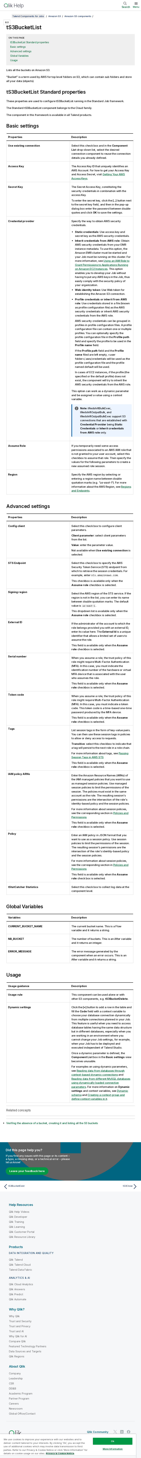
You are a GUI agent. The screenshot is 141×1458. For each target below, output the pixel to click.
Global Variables (19, 55)
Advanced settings (20, 51)
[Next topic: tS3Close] (105, 1186)
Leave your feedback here (27, 1171)
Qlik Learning (17, 1226)
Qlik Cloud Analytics (21, 1284)
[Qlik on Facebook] (128, 1431)
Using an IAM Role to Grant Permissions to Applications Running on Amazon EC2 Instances (102, 265)
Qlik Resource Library (22, 1236)
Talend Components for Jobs (28, 16)
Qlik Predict (16, 1294)
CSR (11, 1383)
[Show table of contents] (7, 16)
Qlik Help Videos (19, 1211)
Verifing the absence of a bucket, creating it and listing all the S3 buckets (52, 1123)
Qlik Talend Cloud (20, 1264)
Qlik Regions (16, 1356)
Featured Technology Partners (27, 1346)
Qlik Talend (16, 1259)
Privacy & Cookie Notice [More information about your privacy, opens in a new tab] (60, 1453)
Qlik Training (16, 1221)
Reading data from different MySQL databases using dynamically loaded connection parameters (100, 1082)
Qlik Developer (18, 1216)
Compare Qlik (17, 1341)
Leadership (16, 1378)
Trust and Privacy (19, 1326)
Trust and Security (20, 1321)
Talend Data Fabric (20, 1269)
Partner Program (19, 1398)
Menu (136, 6)
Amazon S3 (54, 16)
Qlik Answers (17, 1289)
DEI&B (12, 1388)
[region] (68, 1446)
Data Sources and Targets (25, 1351)
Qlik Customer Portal (21, 1231)
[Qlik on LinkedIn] (122, 1431)
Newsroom (16, 1408)
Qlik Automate (17, 1299)
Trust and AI (16, 1331)
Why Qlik (14, 1316)
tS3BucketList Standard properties (29, 42)
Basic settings (18, 46)
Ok (112, 1441)
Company (15, 1373)
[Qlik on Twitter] (115, 1431)
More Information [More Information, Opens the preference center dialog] (113, 1448)
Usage (14, 60)
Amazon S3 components (77, 16)
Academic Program (21, 1393)
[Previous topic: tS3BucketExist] (36, 1186)
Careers (14, 1403)
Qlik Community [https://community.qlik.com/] (97, 1431)
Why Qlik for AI (18, 1336)
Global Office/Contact (22, 1413)
